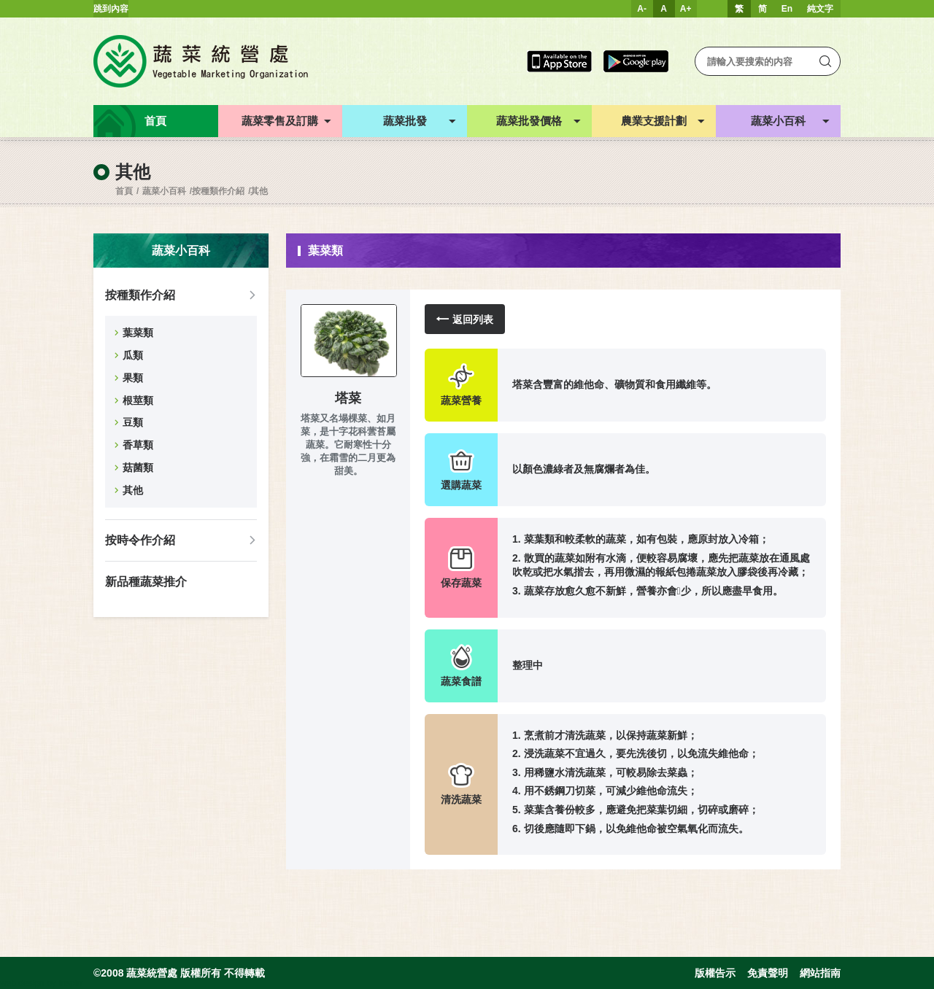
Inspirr (70, 983)
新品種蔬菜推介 (146, 581)
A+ (686, 9)
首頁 (124, 191)
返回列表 (464, 319)
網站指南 (820, 973)
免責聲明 (767, 973)
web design (22, 983)
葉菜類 (138, 332)
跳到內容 (110, 9)
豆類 (133, 422)
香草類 (138, 445)
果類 (133, 378)
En (786, 9)
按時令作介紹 (140, 540)
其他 (259, 191)
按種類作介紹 (218, 191)
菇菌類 (138, 467)
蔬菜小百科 (164, 191)
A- (642, 9)
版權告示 (715, 973)
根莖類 (138, 400)
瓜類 (133, 355)
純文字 (820, 9)
